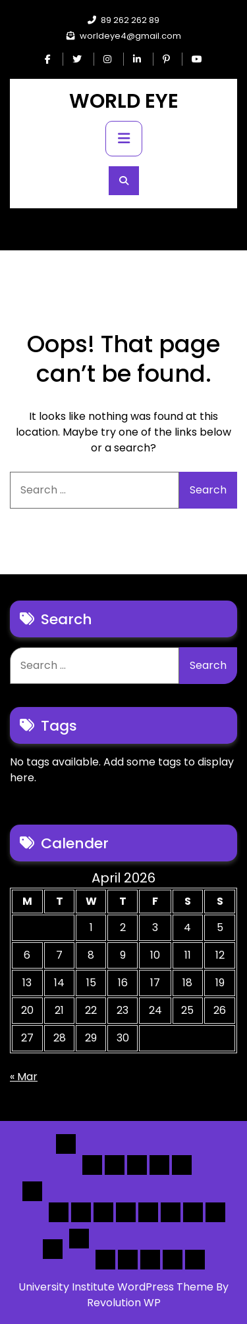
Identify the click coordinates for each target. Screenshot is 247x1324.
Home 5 (182, 1165)
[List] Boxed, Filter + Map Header (59, 1212)
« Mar (24, 1076)
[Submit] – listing (195, 1259)
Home (66, 1144)
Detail (53, 1249)
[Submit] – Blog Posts (172, 1259)
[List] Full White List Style (81, 1212)
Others (79, 1238)
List (32, 1191)
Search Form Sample (150, 1259)
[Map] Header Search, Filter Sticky (193, 1212)
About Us (128, 1259)
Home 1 (92, 1165)
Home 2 (114, 1165)
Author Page (105, 1259)
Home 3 (137, 1165)
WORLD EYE (123, 101)
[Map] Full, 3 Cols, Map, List (148, 1212)
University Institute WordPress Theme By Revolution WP (123, 1294)
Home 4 (159, 1165)
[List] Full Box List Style (103, 1212)
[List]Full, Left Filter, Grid (126, 1212)
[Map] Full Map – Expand (215, 1212)
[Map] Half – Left (170, 1212)
